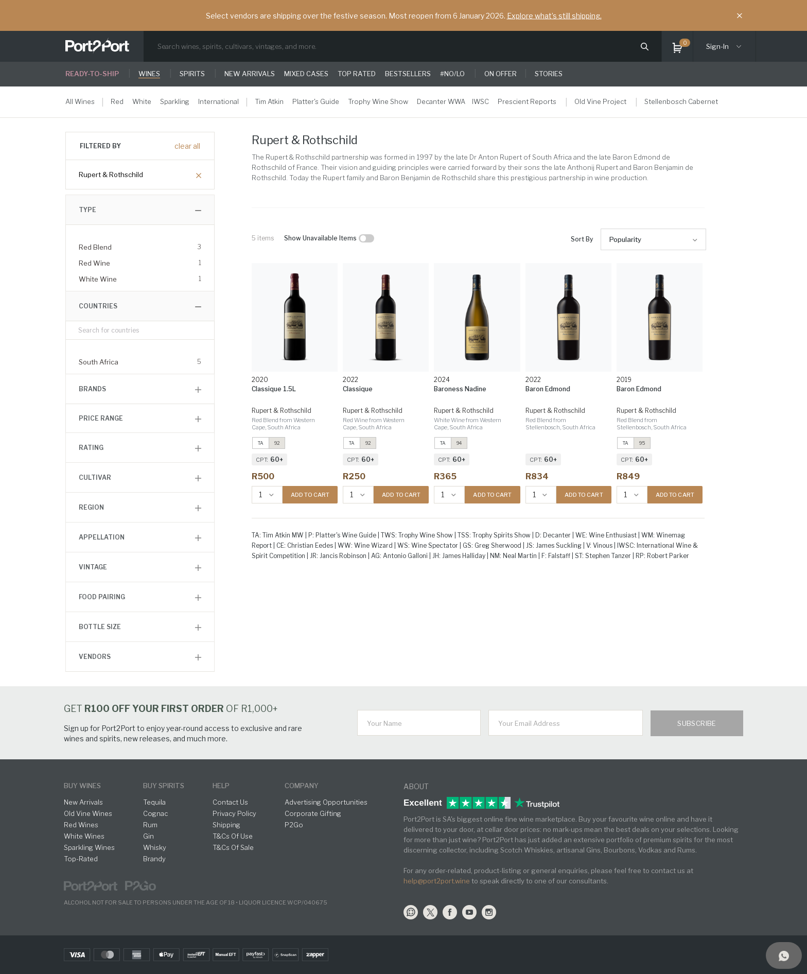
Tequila (154, 802)
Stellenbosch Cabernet (681, 101)
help (221, 785)
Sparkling (174, 101)
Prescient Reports (527, 101)
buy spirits (163, 785)
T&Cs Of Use (233, 836)
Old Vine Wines (88, 813)
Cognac (155, 813)
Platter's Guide (315, 101)
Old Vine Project (600, 101)
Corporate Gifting (313, 813)
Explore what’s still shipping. (554, 15)
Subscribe (696, 723)
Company (302, 785)
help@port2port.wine (437, 881)
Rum (150, 825)
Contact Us (230, 802)
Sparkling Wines (89, 847)
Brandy (154, 859)
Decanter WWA (441, 101)
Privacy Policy (234, 813)
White (141, 101)
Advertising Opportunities (326, 802)
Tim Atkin (269, 101)
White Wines (84, 836)
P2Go (294, 825)
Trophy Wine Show (378, 101)
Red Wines (81, 825)
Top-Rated (81, 859)
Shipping (226, 825)
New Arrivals (83, 802)
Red (117, 101)
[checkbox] (366, 238)
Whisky (154, 847)
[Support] (784, 955)
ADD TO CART (310, 494)
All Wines (80, 101)
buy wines (82, 785)
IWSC (480, 101)
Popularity (625, 239)
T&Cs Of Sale (233, 847)
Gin (148, 836)
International (218, 101)
